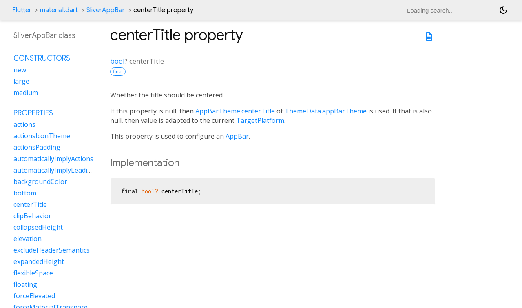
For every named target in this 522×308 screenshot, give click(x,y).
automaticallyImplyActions (53, 158)
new (19, 69)
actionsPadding (36, 147)
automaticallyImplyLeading (54, 170)
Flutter (21, 10)
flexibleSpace (33, 272)
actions (24, 124)
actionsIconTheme (41, 135)
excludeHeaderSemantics (51, 250)
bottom (24, 192)
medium (25, 92)
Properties (33, 113)
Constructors (41, 58)
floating (25, 284)
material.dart (59, 10)
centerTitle (30, 204)
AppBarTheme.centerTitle (235, 110)
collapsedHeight (38, 227)
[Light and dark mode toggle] (503, 10)
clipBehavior (32, 215)
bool (117, 61)
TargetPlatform (260, 120)
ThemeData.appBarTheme (326, 110)
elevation (27, 238)
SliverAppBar (105, 10)
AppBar (237, 136)
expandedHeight (38, 261)
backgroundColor (40, 181)
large (21, 81)
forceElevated (34, 295)
